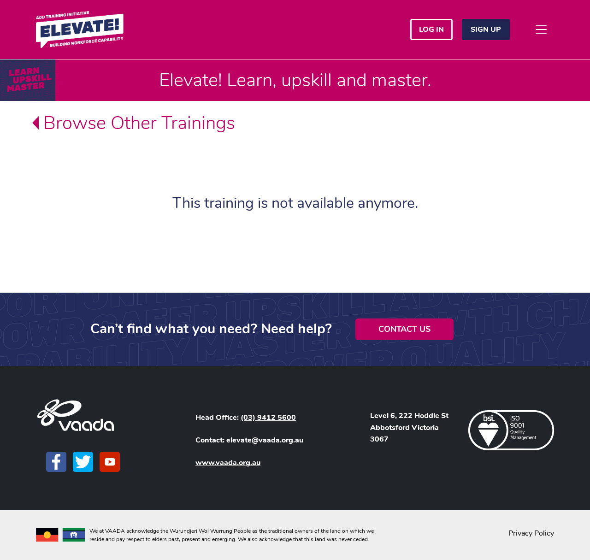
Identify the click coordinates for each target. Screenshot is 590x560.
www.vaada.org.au (227, 463)
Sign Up (486, 29)
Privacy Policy (531, 533)
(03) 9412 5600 (268, 418)
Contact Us (404, 329)
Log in (431, 29)
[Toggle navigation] (541, 29)
